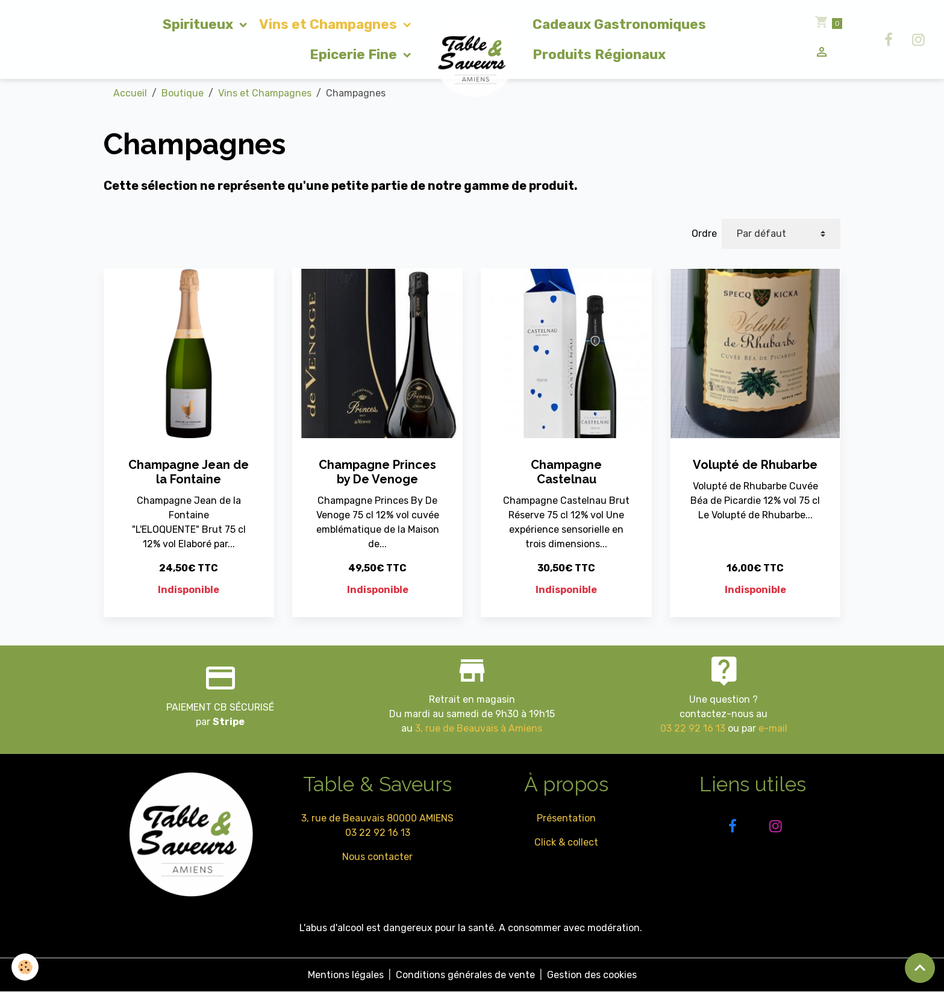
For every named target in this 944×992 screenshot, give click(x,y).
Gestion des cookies (592, 975)
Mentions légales (346, 975)
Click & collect (566, 842)
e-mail (772, 728)
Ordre (704, 233)
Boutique (182, 93)
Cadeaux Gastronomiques (619, 24)
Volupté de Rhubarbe (755, 464)
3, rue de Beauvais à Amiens (478, 728)
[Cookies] (25, 967)
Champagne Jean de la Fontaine (188, 471)
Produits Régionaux (599, 54)
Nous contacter (377, 856)
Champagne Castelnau (566, 471)
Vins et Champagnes (329, 24)
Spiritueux (199, 24)
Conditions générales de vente (465, 975)
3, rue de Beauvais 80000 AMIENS (377, 818)
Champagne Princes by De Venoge (377, 471)
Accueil (130, 93)
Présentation (566, 818)
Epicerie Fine (355, 54)
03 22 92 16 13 (692, 728)
